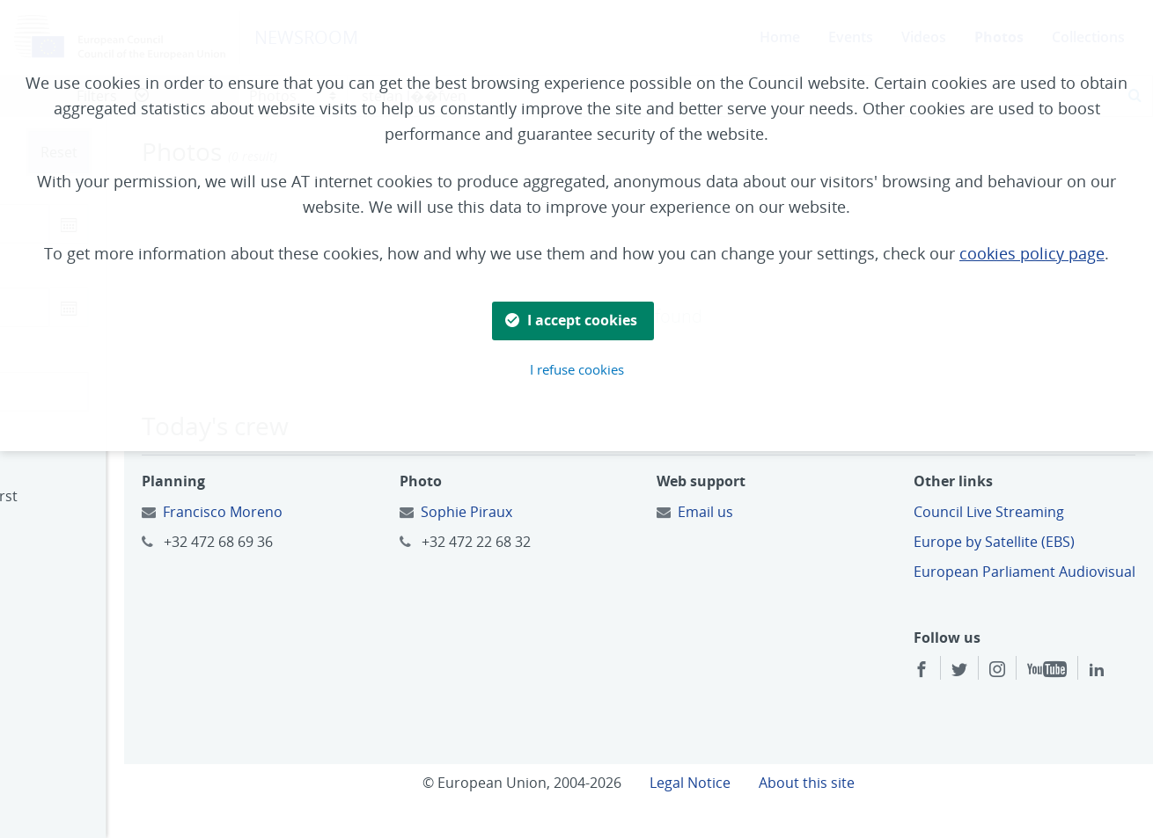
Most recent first (94, 496)
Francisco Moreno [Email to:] (336, 511)
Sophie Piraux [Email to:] (551, 511)
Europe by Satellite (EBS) (1022, 541)
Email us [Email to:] (761, 511)
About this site (864, 805)
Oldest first (75, 518)
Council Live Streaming (1017, 511)
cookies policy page (1032, 253)
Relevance (72, 542)
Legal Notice (747, 805)
